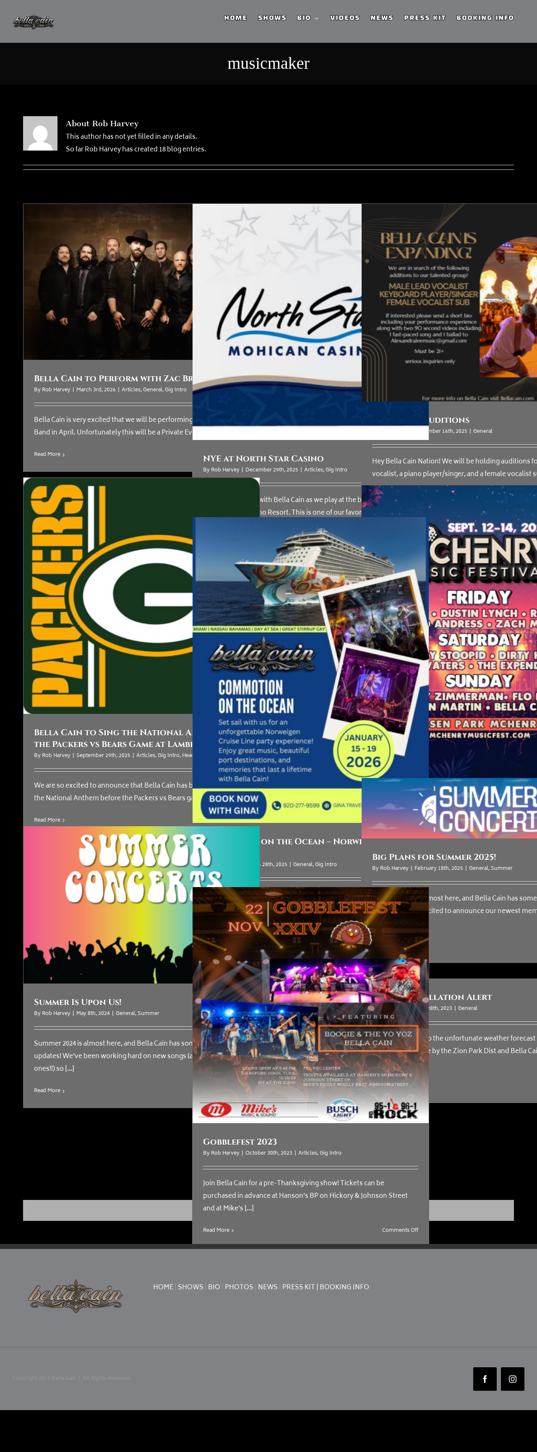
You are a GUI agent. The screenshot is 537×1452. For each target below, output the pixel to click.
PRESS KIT (298, 1287)
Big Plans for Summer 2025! (434, 857)
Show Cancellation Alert (432, 997)
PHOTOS (239, 1287)
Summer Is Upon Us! (77, 1002)
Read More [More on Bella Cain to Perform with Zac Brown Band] (47, 454)
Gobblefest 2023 (240, 1142)
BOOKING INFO (344, 1287)
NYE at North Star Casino (263, 458)
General (152, 390)
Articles (131, 390)
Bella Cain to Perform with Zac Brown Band (137, 378)
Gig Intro (176, 390)
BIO (214, 1287)
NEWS (268, 1287)
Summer (502, 868)
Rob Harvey (56, 390)
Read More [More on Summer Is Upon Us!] (47, 1091)
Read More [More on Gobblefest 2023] (216, 1230)
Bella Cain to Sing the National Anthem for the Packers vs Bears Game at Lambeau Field (137, 738)
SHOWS (190, 1287)
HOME (163, 1287)
